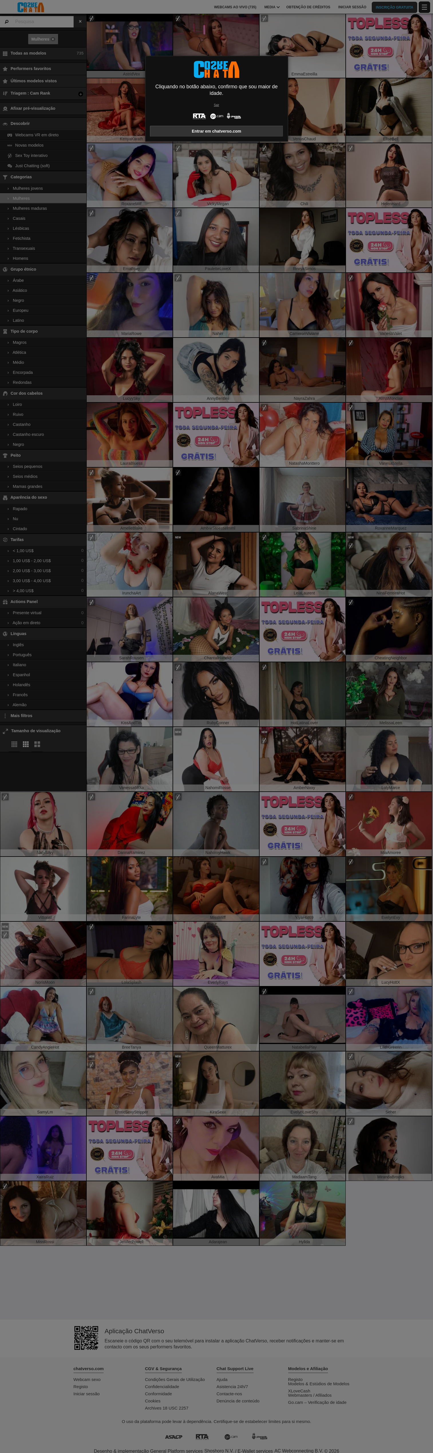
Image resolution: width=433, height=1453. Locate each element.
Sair (216, 105)
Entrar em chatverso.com (216, 131)
